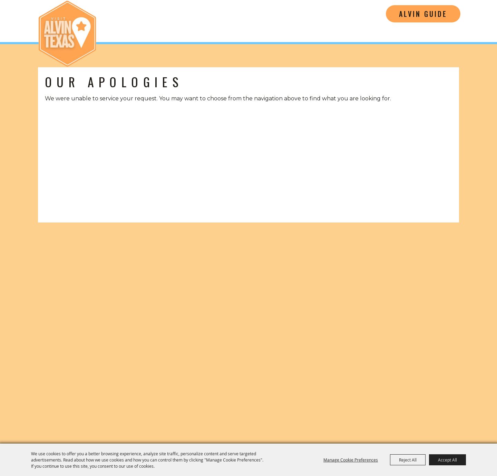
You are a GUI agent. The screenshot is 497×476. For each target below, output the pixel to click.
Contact (343, 412)
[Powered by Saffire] (473, 430)
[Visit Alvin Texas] (384, 284)
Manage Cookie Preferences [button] (350, 460)
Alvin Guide (423, 14)
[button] (80, 267)
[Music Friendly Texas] (389, 380)
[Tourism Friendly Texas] (451, 380)
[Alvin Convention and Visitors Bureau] (67, 33)
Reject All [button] (408, 460)
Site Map (377, 412)
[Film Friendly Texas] (318, 380)
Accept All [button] (447, 460)
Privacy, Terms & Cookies (431, 412)
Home (313, 412)
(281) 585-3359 (384, 338)
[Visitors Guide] (188, 267)
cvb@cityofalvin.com (384, 348)
